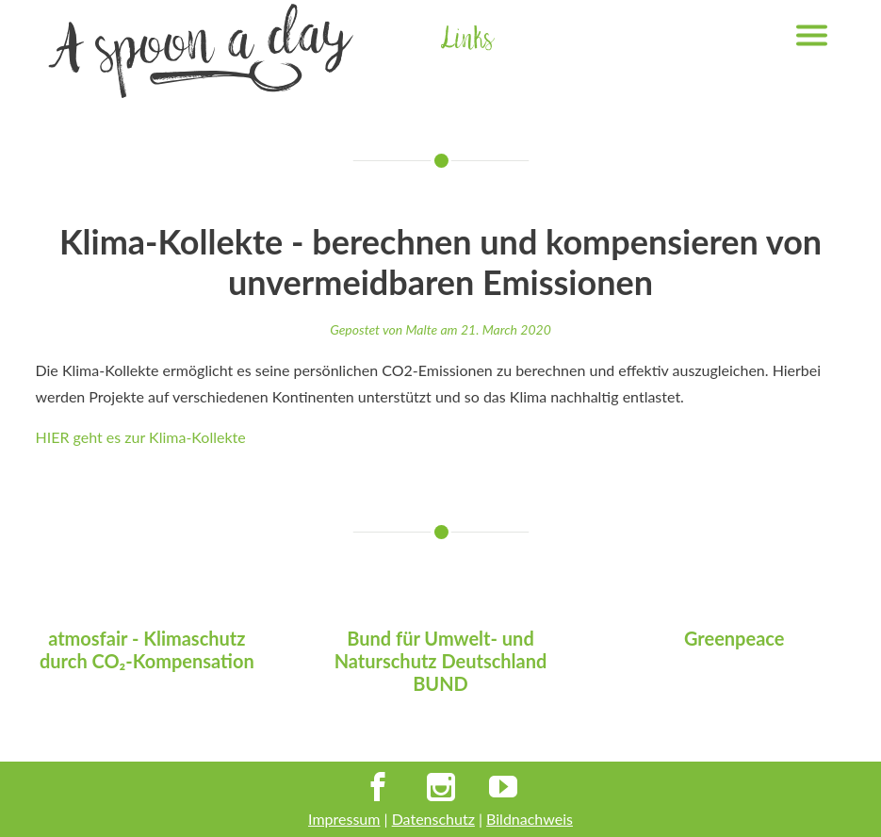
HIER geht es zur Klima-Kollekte (141, 437)
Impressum (344, 819)
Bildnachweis (529, 819)
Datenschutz (433, 819)
